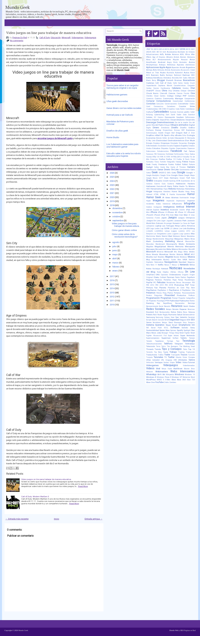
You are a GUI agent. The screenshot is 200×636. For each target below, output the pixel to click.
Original (149, 277)
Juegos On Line (153, 220)
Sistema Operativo (155, 325)
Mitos (186, 252)
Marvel (180, 241)
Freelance (162, 164)
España (184, 145)
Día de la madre (181, 122)
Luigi (181, 234)
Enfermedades (151, 146)
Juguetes (170, 221)
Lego (152, 228)
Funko (171, 164)
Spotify (180, 330)
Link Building (189, 228)
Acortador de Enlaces (186, 52)
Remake (175, 309)
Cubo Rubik (180, 109)
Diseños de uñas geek (117, 130)
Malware (176, 236)
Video (178, 362)
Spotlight (187, 330)
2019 (112, 201)
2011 (112, 300)
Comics (158, 98)
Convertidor (183, 104)
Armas (149, 70)
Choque (183, 91)
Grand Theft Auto (187, 178)
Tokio (185, 349)
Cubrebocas (190, 109)
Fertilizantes (179, 154)
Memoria (179, 246)
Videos (150, 368)
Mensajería (190, 246)
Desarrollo (190, 120)
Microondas (183, 249)
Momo (148, 254)
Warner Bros (189, 369)
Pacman (170, 277)
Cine (193, 93)
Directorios (165, 128)
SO (147, 327)
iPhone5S (149, 215)
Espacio (177, 145)
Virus (164, 368)
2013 (112, 292)
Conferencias (190, 101)
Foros (157, 162)
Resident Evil (152, 312)
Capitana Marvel (165, 85)
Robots (149, 314)
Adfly (162, 54)
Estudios (156, 148)
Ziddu (166, 382)
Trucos (184, 354)
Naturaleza (158, 262)
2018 (112, 205)
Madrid (164, 236)
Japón (164, 218)
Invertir (182, 210)
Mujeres (169, 257)
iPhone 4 (162, 212)
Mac (193, 233)
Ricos (185, 312)
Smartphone (184, 325)
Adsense (175, 54)
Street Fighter (185, 333)
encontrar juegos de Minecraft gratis (55, 138)
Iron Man (174, 215)
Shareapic (178, 322)
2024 (112, 181)
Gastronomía (184, 170)
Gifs (168, 172)
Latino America (188, 226)
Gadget (149, 167)
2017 (112, 276)
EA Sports (165, 135)
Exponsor (191, 148)
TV (165, 357)
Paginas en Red (190, 630)
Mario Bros (189, 239)
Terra (158, 346)
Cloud (156, 96)
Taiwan (192, 338)
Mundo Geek (17, 7)
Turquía (149, 357)
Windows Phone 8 (164, 377)
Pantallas (167, 280)
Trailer (167, 354)
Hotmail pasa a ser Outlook (119, 115)
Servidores (157, 322)
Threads (150, 349)
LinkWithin (159, 231)
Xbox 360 (181, 379)
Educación (56, 37)
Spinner (173, 330)
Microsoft (151, 251)
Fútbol (185, 164)
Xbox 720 (191, 380)
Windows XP (177, 377)
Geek (155, 172)
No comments (16, 40)
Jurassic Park (180, 220)
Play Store (190, 288)
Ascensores (175, 70)
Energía (191, 143)
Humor (191, 194)
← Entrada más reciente (17, 519)
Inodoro (149, 207)
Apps (168, 67)
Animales (183, 62)
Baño (162, 75)
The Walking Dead (187, 346)
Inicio (56, 519)
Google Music (152, 178)
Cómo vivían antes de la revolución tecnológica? (125, 235)
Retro (179, 312)
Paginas (150, 280)
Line (180, 228)
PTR (167, 301)
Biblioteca (167, 78)
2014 (112, 288)
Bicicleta (175, 78)
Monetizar (163, 254)
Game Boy (164, 167)
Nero (148, 265)
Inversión (174, 210)
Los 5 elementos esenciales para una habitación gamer (122, 145)
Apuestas (175, 67)
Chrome (191, 90)
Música (191, 257)
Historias (180, 189)
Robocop (191, 312)
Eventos (172, 148)
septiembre (117, 220)
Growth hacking (169, 181)
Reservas (191, 309)
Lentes (157, 228)
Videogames (77, 37)
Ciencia (171, 93)
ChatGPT (150, 90)
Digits (148, 128)
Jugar (163, 221)
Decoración (170, 117)
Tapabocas (159, 341)
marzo (115, 262)
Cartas (149, 88)
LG (171, 228)
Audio (163, 72)
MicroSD (191, 249)
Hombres (166, 191)
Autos (186, 72)
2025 (112, 177)
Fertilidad (169, 154)
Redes (192, 306)
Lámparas (150, 226)
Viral (158, 368)
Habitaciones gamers (116, 94)
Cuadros (171, 109)
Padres (183, 277)
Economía (150, 138)
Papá (175, 280)
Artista (167, 70)
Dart (167, 115)
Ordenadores (175, 274)
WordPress (151, 379)
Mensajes (150, 249)
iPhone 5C (182, 212)
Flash (187, 159)
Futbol (178, 164)
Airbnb (176, 57)
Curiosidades (161, 111)
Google (181, 172)
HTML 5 (164, 194)
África (187, 54)
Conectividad (178, 101)
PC (154, 282)
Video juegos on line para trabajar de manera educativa (48, 32)
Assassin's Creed (188, 70)
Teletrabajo (190, 344)
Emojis (149, 143)
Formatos (150, 162)
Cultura (149, 112)
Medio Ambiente (187, 244)
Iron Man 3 (184, 215)
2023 (112, 185)
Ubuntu (178, 357)
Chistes (176, 90)
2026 (112, 173)
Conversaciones (171, 104)
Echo (184, 135)
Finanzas (154, 159)
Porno (170, 293)
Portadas (177, 293)
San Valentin (181, 317)
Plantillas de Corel (176, 288)
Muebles (161, 257)
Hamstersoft (161, 186)
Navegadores (171, 262)
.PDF (148, 49)
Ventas (166, 362)
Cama (180, 83)
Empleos (156, 143)
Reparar (183, 309)
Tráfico (160, 355)
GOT (161, 178)
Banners (155, 75)
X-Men (167, 380)
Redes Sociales (155, 309)
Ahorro (169, 57)
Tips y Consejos (172, 349)
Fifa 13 (156, 157)
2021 (112, 193)
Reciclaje (191, 303)
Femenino (161, 154)
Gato (192, 169)
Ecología (191, 135)
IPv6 (167, 215)
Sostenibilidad (152, 330)
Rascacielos (180, 303)
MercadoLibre (160, 249)
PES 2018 (169, 285)
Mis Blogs (178, 252)
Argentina (190, 67)
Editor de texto (168, 138)
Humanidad (181, 194)
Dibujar (167, 125)
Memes (170, 246)
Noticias (175, 268)
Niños (192, 265)
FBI (155, 154)
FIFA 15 (163, 157)
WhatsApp (151, 374)
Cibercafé (163, 93)
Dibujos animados (179, 125)
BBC (193, 75)
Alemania (191, 57)
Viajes (172, 362)
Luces (169, 234)
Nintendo (184, 264)
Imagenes (158, 200)
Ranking (150, 303)
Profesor (191, 295)
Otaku (156, 277)
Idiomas (175, 197)
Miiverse (160, 252)
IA (163, 197)
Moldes (192, 252)
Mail (170, 236)
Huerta (172, 194)
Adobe (168, 54)
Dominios (190, 130)
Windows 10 (190, 374)
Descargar (151, 122)
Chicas (158, 91)
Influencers (177, 204)
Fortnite (163, 162)
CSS (160, 109)
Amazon (184, 60)
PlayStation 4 (175, 290)
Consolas (150, 103)
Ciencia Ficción (183, 93)
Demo (149, 120)
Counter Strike (187, 106)
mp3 (155, 257)
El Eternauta (190, 138)
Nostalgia (156, 269)
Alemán (183, 57)
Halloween (151, 186)
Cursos (173, 112)
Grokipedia (158, 181)
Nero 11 (154, 265)
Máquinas (178, 239)
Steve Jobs (156, 333)
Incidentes (150, 204)
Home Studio (112, 137)
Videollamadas (189, 365)
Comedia (191, 96)
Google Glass (177, 175)
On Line (190, 271)
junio (114, 250)
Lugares (175, 234)
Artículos (160, 70)
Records (167, 306)
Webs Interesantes (182, 371)
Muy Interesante (154, 259)
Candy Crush (189, 83)
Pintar (192, 285)
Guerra (157, 184)
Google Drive (165, 175)
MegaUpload (160, 246)
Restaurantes (164, 312)
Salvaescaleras (189, 315)
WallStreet (177, 368)
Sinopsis (191, 322)
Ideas (167, 197)
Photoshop (179, 285)
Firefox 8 (180, 159)
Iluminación (184, 198)
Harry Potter (172, 186)
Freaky (154, 164)
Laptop (158, 226)
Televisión (150, 346)
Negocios (191, 262)
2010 (112, 304)
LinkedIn (149, 231)
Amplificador (151, 62)
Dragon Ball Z (183, 133)
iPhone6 (157, 215)
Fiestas (149, 157)
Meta (168, 249)
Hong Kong (190, 191)
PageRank (191, 277)
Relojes (169, 309)
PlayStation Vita (188, 290)
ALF (154, 60)
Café (157, 83)
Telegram (179, 344)
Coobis (192, 104)
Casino (156, 88)
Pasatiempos (190, 280)
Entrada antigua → (93, 519)
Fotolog (178, 162)
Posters (149, 295)
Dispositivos (168, 130)
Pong (164, 293)
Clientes (149, 96)
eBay (172, 135)
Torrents (149, 352)
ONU (158, 274)
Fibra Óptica (190, 154)
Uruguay (168, 360)
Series (149, 322)
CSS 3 (165, 109)
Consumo (160, 104)
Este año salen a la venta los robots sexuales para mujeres (123, 154)
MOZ (193, 254)
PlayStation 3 (162, 290)
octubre (116, 216)
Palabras (158, 280)
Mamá (183, 236)
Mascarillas (190, 241)
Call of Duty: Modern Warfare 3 (35, 496)
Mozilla (149, 257)
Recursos (176, 306)
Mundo (176, 257)
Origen (192, 275)
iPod (163, 215)
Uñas (148, 360)
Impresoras (180, 201)
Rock (155, 315)
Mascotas (150, 244)
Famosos (149, 154)
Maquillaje (169, 239)
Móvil (187, 254)
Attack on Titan (152, 73)
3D (157, 52)
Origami (185, 275)
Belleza (149, 78)
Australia (170, 73)
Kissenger (168, 223)
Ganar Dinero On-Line (168, 169)
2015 (112, 284)
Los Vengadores (159, 234)
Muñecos (183, 257)
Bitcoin (191, 78)
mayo (115, 254)
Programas (166, 298)
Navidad (182, 262)
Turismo (191, 355)
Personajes (186, 282)
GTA (178, 181)
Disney (158, 130)
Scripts (149, 320)
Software (174, 327)
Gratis (149, 180)
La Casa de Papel (187, 223)
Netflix (160, 265)
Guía (163, 184)
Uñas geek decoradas (117, 101)
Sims (185, 322)
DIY (183, 130)
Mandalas (191, 236)
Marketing (170, 241)
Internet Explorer (153, 210)
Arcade (182, 67)
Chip (170, 91)
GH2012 (162, 172)
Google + (190, 172)
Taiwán (149, 341)
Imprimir (191, 201)
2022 (112, 189)
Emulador (174, 143)
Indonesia (166, 204)
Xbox (174, 379)
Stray (177, 333)
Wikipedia (170, 374)
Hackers (191, 183)
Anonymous (151, 65)
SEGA (166, 320)
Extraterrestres (163, 151)
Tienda (158, 349)
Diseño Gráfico (187, 127)
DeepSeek (180, 117)
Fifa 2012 (177, 157)
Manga (149, 239)
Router (159, 315)
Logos (174, 231)
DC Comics (158, 117)
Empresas (165, 143)
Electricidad (161, 140)
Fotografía (171, 162)
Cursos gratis (183, 112)
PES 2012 (150, 285)
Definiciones (190, 117)
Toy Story (158, 352)
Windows (179, 374)
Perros (178, 282)
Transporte (175, 355)
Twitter (171, 357)
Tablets (183, 338)
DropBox (150, 135)
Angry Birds (172, 62)
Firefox (162, 159)
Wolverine (186, 377)
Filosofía (185, 157)
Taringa (170, 341)
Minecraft (66, 37)
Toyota (165, 352)
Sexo (170, 322)
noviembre (117, 212)
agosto (115, 242)
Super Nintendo (187, 335)
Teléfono (168, 343)
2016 (112, 280)
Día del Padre (158, 125)
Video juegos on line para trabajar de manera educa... (126, 224)
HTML (156, 194)
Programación (153, 298)
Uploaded (156, 360)
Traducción (190, 352)
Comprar (150, 101)
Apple (162, 67)
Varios (192, 360)
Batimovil (177, 75)
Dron (193, 133)
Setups (164, 322)
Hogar (149, 191)
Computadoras (163, 101)
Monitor (172, 254)
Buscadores (189, 80)
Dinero (156, 127)
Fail (185, 151)
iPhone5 (191, 212)
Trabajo (173, 352)
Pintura (149, 287)
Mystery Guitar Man (172, 260)
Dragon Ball (170, 133)
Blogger (161, 80)
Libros (175, 228)
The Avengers (172, 346)
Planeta (162, 287)
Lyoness (187, 234)
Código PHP (180, 96)
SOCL (166, 328)
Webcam (149, 372)
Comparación (189, 98)
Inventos (165, 209)
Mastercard (160, 244)
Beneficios (158, 78)
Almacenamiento (164, 60)
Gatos (148, 173)
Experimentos (181, 148)
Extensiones (151, 151)
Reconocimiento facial (154, 306)
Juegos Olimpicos (186, 218)
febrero (116, 266)
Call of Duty (44, 37)
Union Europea (189, 357)
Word (193, 377)
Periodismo (170, 282)
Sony (192, 327)
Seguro (183, 320)
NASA (185, 260)
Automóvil (179, 73)
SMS (193, 325)
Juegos (172, 217)
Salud (179, 314)
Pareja (180, 280)
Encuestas (183, 143)
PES (193, 282)
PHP (187, 285)
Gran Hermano (171, 178)
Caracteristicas (180, 85)
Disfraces (150, 130)
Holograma (157, 191)
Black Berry (151, 80)
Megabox (149, 247)
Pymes (192, 301)
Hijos (165, 189)
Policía (159, 293)
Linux (167, 231)
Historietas (190, 189)
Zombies (172, 382)
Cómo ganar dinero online (124, 230)
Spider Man (164, 330)
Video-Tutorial (188, 362)
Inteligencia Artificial (173, 207)
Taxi (177, 341)
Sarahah (191, 317)
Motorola (180, 254)
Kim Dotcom (157, 223)
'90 (152, 49)
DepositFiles (165, 120)
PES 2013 (159, 285)
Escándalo (162, 146)
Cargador (191, 85)
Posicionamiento (188, 293)
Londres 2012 (184, 231)
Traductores (151, 355)
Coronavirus (158, 106)
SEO (193, 319)
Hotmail (149, 194)
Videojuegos (90, 37)
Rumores (172, 314)
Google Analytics (153, 175)
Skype (168, 325)
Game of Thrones (178, 167)
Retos (173, 312)
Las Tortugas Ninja (171, 226)
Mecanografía (171, 244)
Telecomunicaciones (154, 344)
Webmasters (161, 371)
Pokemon (150, 292)
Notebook (164, 269)
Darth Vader (176, 115)
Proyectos (152, 301)
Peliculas (161, 282)
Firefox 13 (171, 159)
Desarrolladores (177, 120)
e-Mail (157, 135)
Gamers (191, 167)
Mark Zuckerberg (154, 241)
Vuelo (170, 369)
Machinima (150, 236)
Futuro (192, 164)
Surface (175, 338)
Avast (192, 73)
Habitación (181, 183)
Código (170, 96)
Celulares (176, 88)
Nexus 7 (167, 265)
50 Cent (163, 52)
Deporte (155, 120)
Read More (83, 486)
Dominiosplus (151, 133)
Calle (175, 83)
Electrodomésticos (176, 140)
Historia (172, 188)
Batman (186, 75)
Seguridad (174, 319)
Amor (192, 59)
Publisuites (184, 301)
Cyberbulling (159, 115)
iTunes (157, 218)
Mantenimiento (158, 239)
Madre (158, 236)
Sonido (185, 327)
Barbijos (169, 75)
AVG (148, 75)
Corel (148, 106)
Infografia (189, 203)
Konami (176, 223)
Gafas (156, 167)
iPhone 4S (172, 212)
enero (115, 270)
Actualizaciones (152, 54)
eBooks (178, 135)
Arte (155, 70)
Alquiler (176, 60)
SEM (188, 320)
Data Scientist (189, 115)
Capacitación (151, 85)
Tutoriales (158, 357)
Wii (163, 374)
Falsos (192, 151)
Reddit (185, 306)
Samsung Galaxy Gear (165, 317)
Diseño (174, 127)
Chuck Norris (152, 93)
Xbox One (150, 382)
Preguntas (158, 295)
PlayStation (151, 290)
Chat (192, 88)
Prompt (175, 298)
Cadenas (150, 83)
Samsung (150, 317)
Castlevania (165, 88)
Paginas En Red (19, 37)
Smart (174, 325)
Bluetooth (169, 80)
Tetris (163, 346)
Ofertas (173, 272)
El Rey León (151, 140)
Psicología (161, 301)
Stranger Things (168, 333)
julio (114, 246)
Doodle (160, 133)
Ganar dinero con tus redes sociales (123, 108)
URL (162, 360)
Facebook (176, 151)
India (158, 204)
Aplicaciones (152, 67)
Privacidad (170, 295)
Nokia (148, 268)
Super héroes (173, 335)
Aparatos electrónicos (186, 65)
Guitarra (170, 184)
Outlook (163, 277)
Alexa (148, 60)
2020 (112, 197)
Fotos (185, 161)
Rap (158, 303)
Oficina (180, 272)
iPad (188, 210)
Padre (177, 277)
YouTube (159, 382)
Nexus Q (175, 265)
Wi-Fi (159, 374)
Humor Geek (153, 197)
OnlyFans (150, 274)
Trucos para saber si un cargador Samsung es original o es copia (122, 86)
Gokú (174, 172)
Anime (192, 62)
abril (114, 258)
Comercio (149, 98)
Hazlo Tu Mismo (187, 186)
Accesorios (172, 52)
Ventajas (159, 362)
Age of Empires (158, 57)
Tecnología (188, 340)
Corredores (171, 106)
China (164, 90)
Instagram (158, 207)
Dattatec (149, 117)
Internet (190, 206)
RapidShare (167, 303)
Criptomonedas (152, 109)
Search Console (158, 320)
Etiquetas (164, 148)
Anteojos (162, 65)
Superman (166, 338)
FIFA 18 (169, 157)
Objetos (166, 272)
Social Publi (156, 328)
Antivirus (171, 65)
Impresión (170, 201)
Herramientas (157, 189)
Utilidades (182, 360)
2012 (112, 296)
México (175, 249)
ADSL (182, 54)
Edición (159, 138)
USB (175, 360)
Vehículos (150, 362)
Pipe (156, 288)
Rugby (165, 315)
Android (161, 62)
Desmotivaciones (165, 122)
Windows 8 (151, 377)
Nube (159, 272)
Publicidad (174, 301)
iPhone (154, 212)
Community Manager (173, 98)
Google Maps (189, 175)
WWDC (159, 380)
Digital (192, 125)
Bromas (178, 80)
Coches (162, 96)
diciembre (117, 208)
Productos (181, 295)
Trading (181, 352)
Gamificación (151, 170)
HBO (148, 189)
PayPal (149, 282)
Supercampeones (152, 338)
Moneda (155, 254)
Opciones (164, 275)
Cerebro (186, 88)
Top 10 (191, 349)
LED (148, 228)
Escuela (170, 146)
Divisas (177, 130)
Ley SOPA (164, 228)
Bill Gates (183, 78)
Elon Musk (190, 140)
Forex (193, 159)
